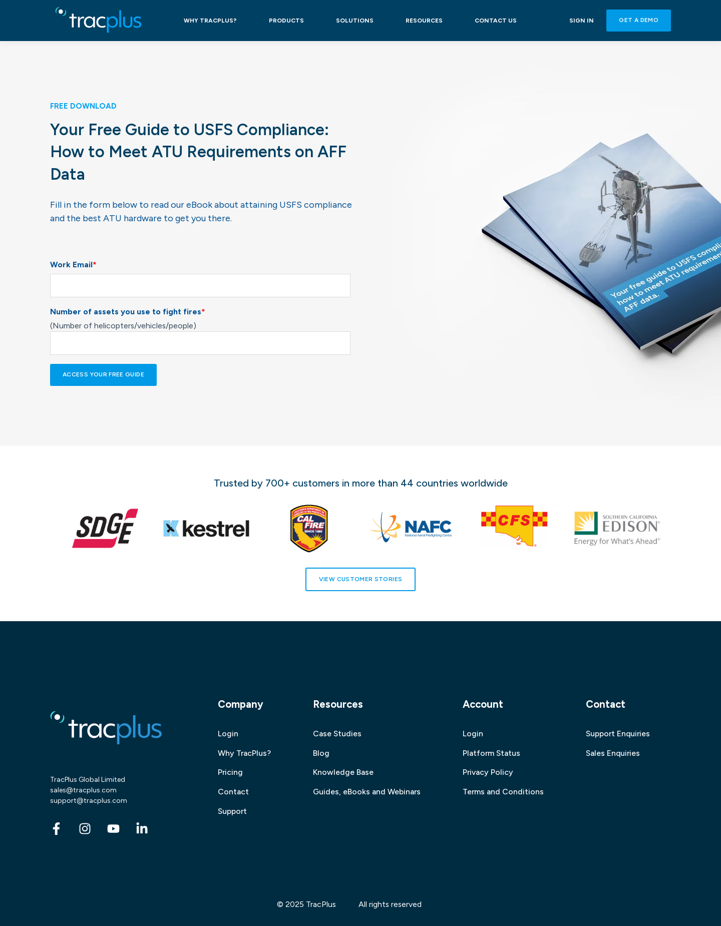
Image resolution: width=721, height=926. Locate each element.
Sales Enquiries (613, 753)
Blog (321, 753)
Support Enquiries (618, 733)
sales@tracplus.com (83, 790)
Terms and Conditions (503, 791)
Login (228, 733)
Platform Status (491, 753)
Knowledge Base (343, 772)
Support (232, 811)
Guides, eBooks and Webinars (367, 791)
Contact (233, 791)
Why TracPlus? (244, 753)
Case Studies (337, 733)
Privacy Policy (488, 772)
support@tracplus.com (88, 800)
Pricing (230, 772)
